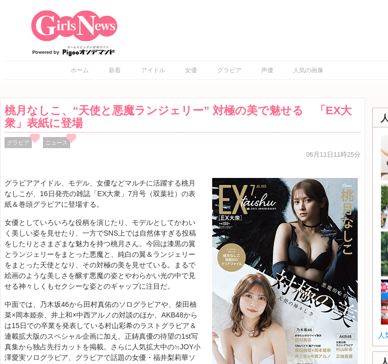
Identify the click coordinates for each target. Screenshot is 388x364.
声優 (267, 70)
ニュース (56, 143)
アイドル (153, 70)
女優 (191, 70)
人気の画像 (308, 70)
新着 (115, 70)
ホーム (80, 70)
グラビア (229, 70)
